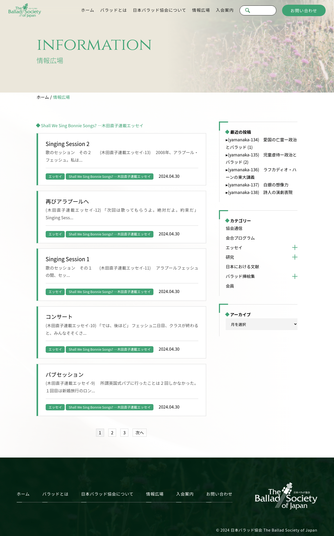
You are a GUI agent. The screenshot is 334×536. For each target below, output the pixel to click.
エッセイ (55, 176)
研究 (230, 257)
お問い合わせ (303, 10)
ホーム (87, 10)
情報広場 (201, 10)
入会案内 (225, 10)
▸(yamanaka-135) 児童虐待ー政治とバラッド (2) (261, 158)
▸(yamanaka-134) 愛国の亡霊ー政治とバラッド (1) (261, 143)
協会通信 (234, 228)
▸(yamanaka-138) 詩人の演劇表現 (259, 192)
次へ (139, 432)
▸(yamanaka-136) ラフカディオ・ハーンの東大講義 (261, 173)
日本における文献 (242, 266)
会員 (230, 286)
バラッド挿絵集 (240, 276)
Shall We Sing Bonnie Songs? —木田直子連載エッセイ (110, 176)
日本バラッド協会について (159, 10)
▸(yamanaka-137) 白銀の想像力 (257, 184)
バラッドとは (113, 10)
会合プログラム (240, 238)
